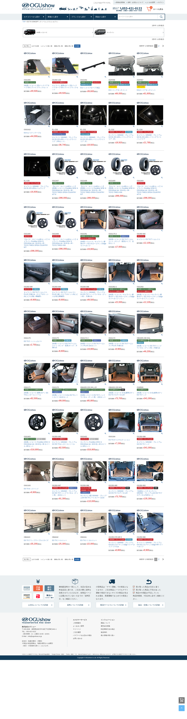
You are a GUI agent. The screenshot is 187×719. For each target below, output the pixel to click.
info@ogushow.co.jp (35, 636)
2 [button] (158, 46)
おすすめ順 (35, 46)
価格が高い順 (69, 46)
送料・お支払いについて (135, 2)
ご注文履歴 (77, 632)
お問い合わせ (77, 638)
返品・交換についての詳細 (149, 605)
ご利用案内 (77, 623)
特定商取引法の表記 (108, 629)
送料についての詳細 (75, 605)
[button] (162, 46)
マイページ (77, 629)
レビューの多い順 (46, 46)
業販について (105, 623)
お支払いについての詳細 (38, 605)
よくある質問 (150, 2)
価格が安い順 (58, 46)
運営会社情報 (105, 626)
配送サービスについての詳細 (112, 605)
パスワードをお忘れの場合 (82, 635)
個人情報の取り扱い (108, 635)
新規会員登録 (120, 2)
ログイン (161, 2)
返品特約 (104, 632)
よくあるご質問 (78, 626)
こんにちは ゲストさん (102, 3)
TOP (24, 22)
